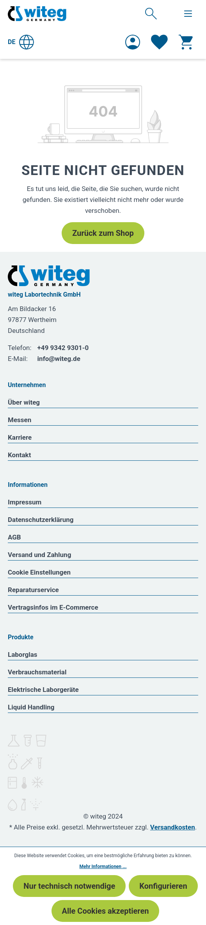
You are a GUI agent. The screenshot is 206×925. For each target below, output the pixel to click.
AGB (14, 537)
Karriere (20, 437)
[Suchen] (151, 13)
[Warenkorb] (185, 42)
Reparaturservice (33, 590)
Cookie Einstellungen (39, 572)
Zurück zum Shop (102, 233)
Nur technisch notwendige (69, 886)
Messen (19, 420)
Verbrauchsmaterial (37, 672)
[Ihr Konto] (133, 42)
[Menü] (188, 13)
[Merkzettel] (159, 42)
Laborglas (22, 654)
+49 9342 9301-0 (63, 348)
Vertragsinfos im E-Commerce (53, 607)
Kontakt (19, 455)
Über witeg (24, 402)
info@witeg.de (58, 359)
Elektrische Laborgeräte (43, 689)
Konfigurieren (163, 886)
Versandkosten (172, 827)
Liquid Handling (31, 707)
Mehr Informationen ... (103, 866)
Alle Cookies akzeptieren (105, 911)
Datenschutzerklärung (41, 520)
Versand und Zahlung (39, 555)
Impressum (24, 502)
